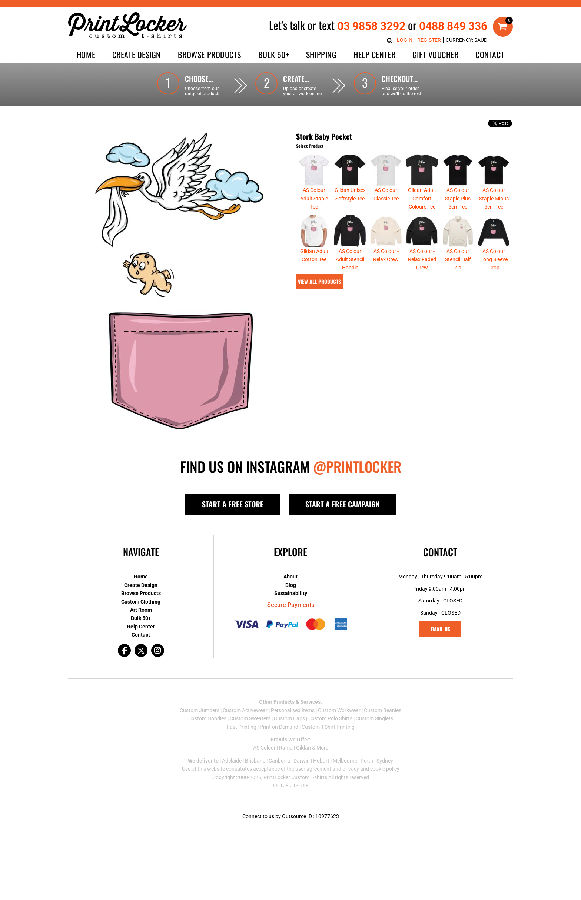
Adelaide (232, 761)
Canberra (279, 761)
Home (141, 576)
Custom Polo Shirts (330, 718)
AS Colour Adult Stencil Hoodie (350, 259)
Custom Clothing (140, 602)
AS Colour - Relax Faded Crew (422, 259)
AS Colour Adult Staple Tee (314, 198)
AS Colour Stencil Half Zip (458, 259)
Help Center (141, 627)
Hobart (321, 761)
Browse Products (141, 593)
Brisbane (255, 761)
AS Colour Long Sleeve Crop (494, 259)
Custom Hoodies (207, 718)
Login (404, 40)
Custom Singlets (374, 718)
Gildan (303, 748)
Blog (290, 585)
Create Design (140, 585)
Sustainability (290, 593)
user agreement (313, 769)
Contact (141, 635)
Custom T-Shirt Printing (328, 727)
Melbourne (345, 761)
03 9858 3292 (371, 26)
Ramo (286, 748)
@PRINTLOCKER (357, 466)
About (290, 576)
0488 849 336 (453, 26)
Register (429, 40)
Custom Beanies (382, 710)
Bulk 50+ (141, 618)
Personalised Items (293, 710)
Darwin (301, 761)
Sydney (384, 761)
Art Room (141, 610)
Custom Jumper (198, 710)
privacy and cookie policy (370, 769)
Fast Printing (241, 727)
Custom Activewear (245, 710)
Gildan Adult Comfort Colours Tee (422, 198)
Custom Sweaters (250, 718)
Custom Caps (289, 718)
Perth (367, 761)
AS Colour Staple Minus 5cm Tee (494, 198)
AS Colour (264, 748)
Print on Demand (279, 727)
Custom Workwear (339, 710)
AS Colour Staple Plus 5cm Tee (458, 198)
